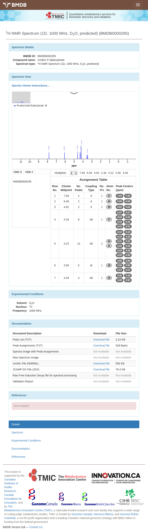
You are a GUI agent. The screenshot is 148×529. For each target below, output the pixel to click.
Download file (101, 339)
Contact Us (35, 527)
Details (16, 424)
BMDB (19, 5)
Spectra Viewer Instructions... (31, 85)
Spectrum (17, 432)
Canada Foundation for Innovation (13, 498)
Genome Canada (81, 514)
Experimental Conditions (26, 440)
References (18, 456)
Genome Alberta (103, 514)
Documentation (21, 448)
